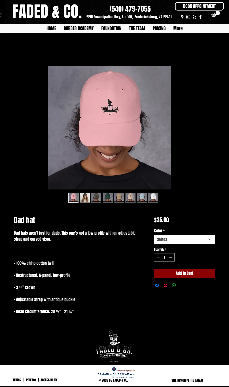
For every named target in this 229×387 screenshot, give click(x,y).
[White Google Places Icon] (182, 17)
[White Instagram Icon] (188, 17)
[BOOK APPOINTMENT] (199, 6)
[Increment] (171, 257)
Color (159, 230)
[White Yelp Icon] (194, 17)
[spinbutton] (164, 257)
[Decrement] (157, 257)
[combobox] (184, 239)
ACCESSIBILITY (48, 380)
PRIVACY (31, 380)
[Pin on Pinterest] (165, 285)
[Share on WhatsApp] (174, 285)
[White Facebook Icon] (200, 17)
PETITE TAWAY (195, 380)
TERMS (17, 380)
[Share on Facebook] (157, 285)
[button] (215, 14)
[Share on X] (182, 285)
